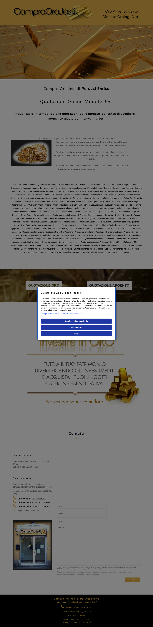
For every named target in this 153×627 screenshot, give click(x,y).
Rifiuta (76, 334)
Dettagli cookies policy (50, 314)
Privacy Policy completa (72, 314)
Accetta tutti (76, 327)
